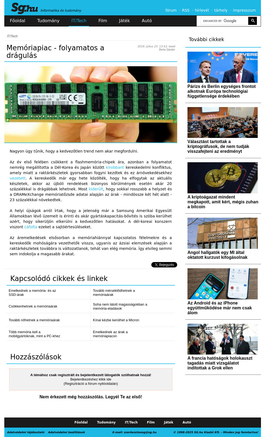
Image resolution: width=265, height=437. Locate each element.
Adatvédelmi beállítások (66, 432)
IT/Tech (78, 20)
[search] (224, 21)
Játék (124, 20)
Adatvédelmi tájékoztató (25, 432)
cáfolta (30, 227)
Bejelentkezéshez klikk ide (90, 379)
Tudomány (48, 20)
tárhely (220, 10)
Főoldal (17, 20)
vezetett (17, 178)
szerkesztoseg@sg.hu (140, 432)
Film (102, 20)
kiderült (96, 189)
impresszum (244, 10)
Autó (147, 20)
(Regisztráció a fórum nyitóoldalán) (91, 384)
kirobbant (115, 167)
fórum (171, 10)
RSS (186, 10)
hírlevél (202, 10)
